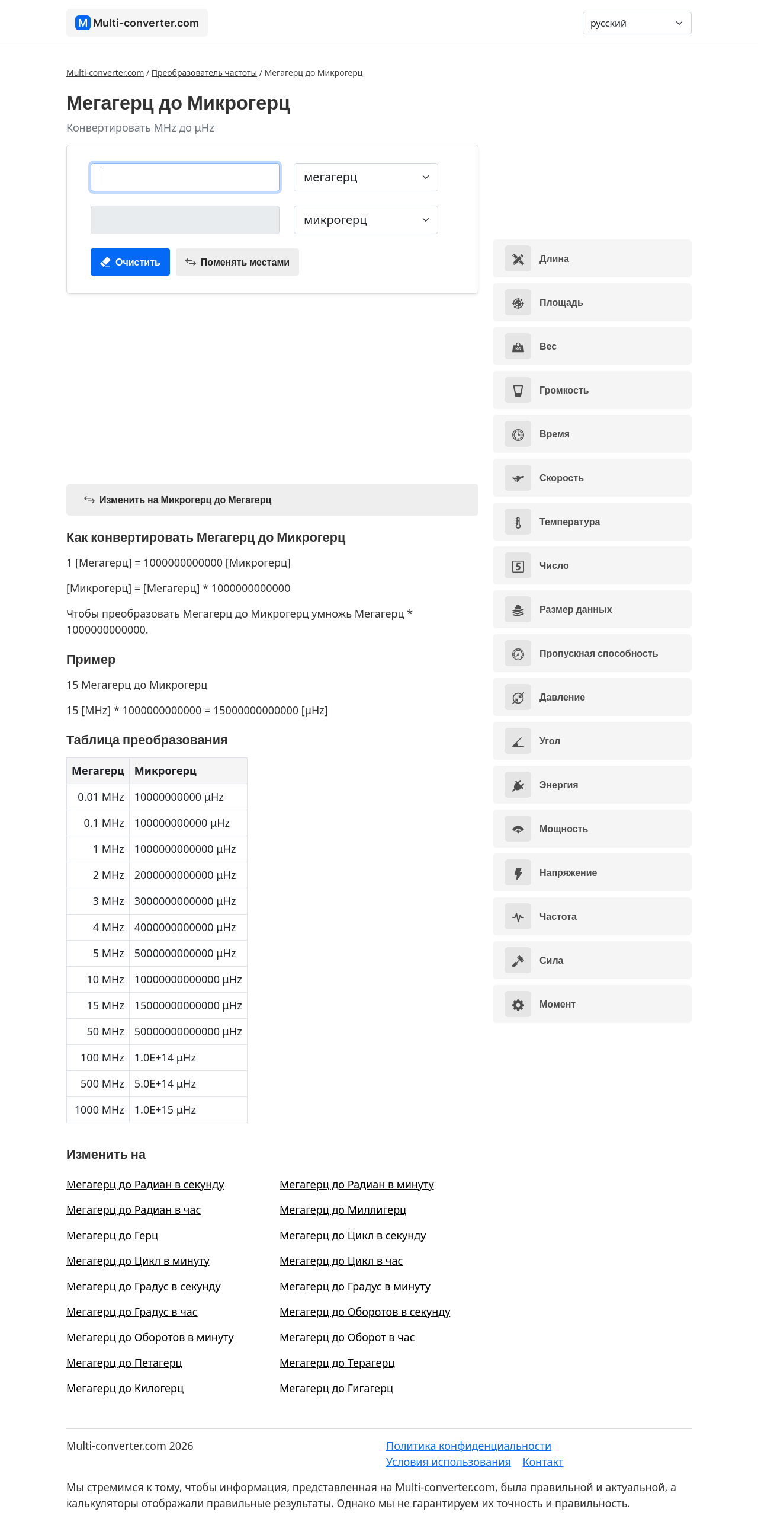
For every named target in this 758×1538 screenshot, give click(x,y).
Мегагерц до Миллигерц (343, 1210)
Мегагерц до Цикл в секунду (353, 1235)
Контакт (543, 1461)
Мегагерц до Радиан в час (133, 1210)
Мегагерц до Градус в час (132, 1311)
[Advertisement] (272, 386)
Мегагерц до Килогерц (125, 1388)
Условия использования (448, 1461)
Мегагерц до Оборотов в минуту (150, 1337)
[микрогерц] (185, 220)
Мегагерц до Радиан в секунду (145, 1184)
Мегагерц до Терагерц (337, 1362)
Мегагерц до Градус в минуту (355, 1286)
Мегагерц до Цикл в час (341, 1261)
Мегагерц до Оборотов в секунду (365, 1311)
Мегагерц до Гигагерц (336, 1388)
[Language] (637, 23)
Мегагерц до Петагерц (124, 1362)
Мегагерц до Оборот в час (347, 1337)
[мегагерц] (185, 177)
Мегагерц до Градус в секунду (143, 1286)
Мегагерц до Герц (112, 1235)
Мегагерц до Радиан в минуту (357, 1184)
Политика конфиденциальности (468, 1445)
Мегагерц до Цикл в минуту (138, 1261)
